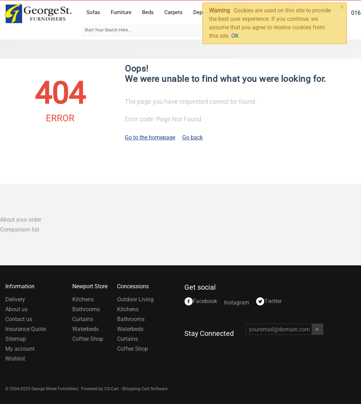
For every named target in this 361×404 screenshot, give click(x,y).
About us (16, 309)
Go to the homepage (150, 137)
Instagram (236, 302)
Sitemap (15, 339)
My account (20, 348)
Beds (148, 12)
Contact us (18, 319)
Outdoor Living (135, 299)
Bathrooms (86, 309)
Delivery (15, 299)
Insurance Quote (25, 329)
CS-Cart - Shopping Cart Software (135, 388)
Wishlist (15, 358)
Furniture (121, 12)
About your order (20, 219)
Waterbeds (85, 329)
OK (235, 35)
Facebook (200, 301)
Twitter (269, 301)
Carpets (173, 12)
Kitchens (83, 299)
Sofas (93, 12)
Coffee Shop (87, 339)
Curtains (82, 319)
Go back (192, 137)
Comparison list (19, 229)
